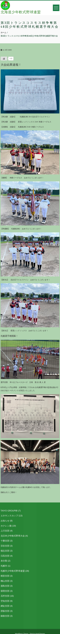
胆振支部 (5, 611)
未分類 (4, 561)
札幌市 (4, 566)
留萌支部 (5, 591)
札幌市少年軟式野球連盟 (13, 571)
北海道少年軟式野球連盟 (21, 12)
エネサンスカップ (9, 515)
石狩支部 (5, 596)
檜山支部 (5, 581)
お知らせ (5, 521)
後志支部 (5, 551)
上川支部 (5, 531)
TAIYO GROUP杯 (9, 510)
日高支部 (5, 556)
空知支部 (5, 601)
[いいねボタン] (4, 58)
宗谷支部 (5, 546)
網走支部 (5, 606)
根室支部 (5, 576)
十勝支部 (5, 541)
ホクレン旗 (6, 526)
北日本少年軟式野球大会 (13, 536)
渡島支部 (5, 586)
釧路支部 (5, 616)
